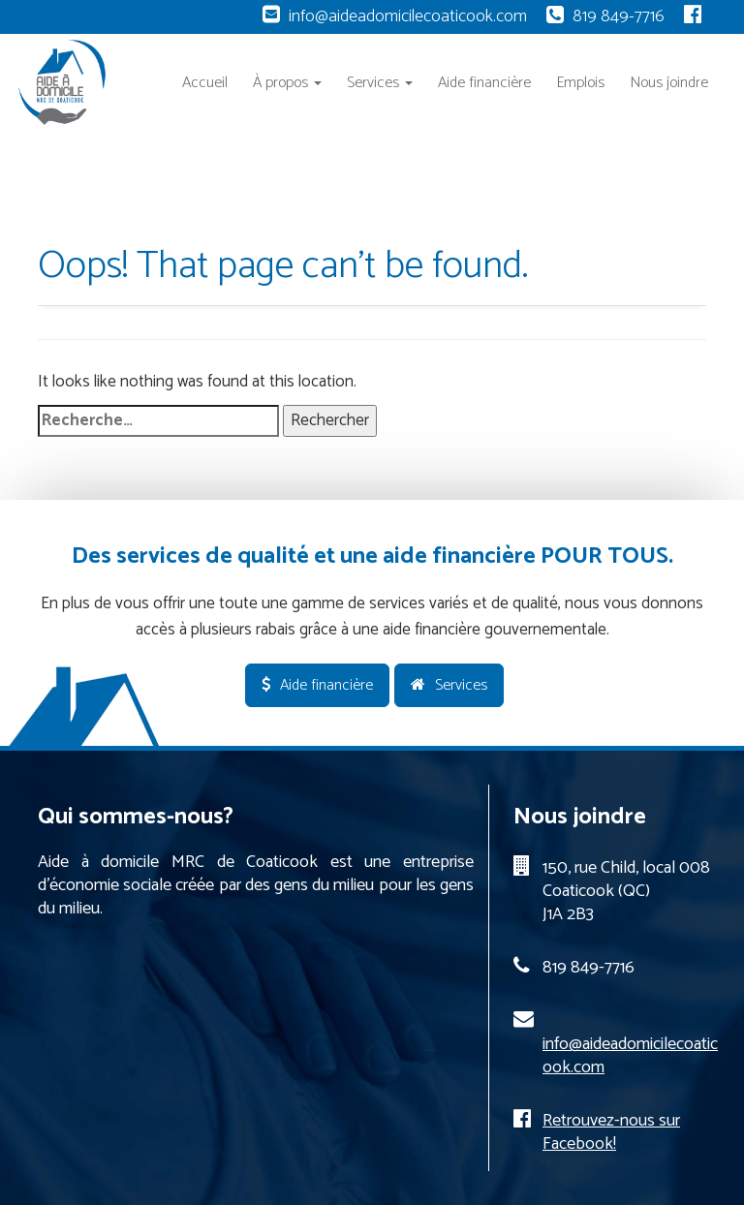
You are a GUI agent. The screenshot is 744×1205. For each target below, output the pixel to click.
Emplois (580, 83)
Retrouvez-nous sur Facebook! (611, 1132)
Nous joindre (669, 83)
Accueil (205, 83)
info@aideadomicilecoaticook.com (408, 16)
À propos (287, 83)
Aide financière (484, 83)
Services (380, 83)
